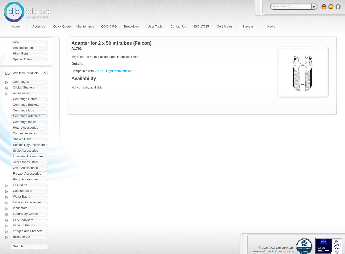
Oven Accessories (25, 168)
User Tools (155, 26)
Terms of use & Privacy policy (273, 251)
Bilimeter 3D (21, 236)
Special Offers (22, 59)
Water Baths (21, 196)
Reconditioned (23, 48)
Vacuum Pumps (24, 225)
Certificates (224, 26)
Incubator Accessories (28, 156)
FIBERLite (20, 185)
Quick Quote (62, 26)
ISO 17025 (201, 26)
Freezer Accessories (27, 173)
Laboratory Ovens (25, 213)
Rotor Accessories (25, 127)
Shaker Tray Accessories (30, 145)
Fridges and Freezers (28, 231)
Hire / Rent (20, 53)
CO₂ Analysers (23, 220)
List (7, 73)
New (16, 42)
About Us (38, 26)
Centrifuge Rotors (25, 99)
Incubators (20, 208)
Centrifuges (21, 81)
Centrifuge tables (24, 122)
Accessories (21, 93)
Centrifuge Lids (23, 110)
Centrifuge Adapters (26, 116)
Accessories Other (25, 162)
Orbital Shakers (23, 87)
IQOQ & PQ (108, 26)
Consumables (22, 191)
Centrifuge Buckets (26, 104)
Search (18, 246)
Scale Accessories (25, 150)
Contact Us (178, 26)
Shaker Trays (22, 139)
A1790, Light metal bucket (113, 71)
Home (16, 26)
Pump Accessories (26, 179)
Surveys (248, 26)
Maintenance (85, 26)
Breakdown (131, 26)
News (271, 26)
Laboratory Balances (27, 202)
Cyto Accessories (25, 133)
